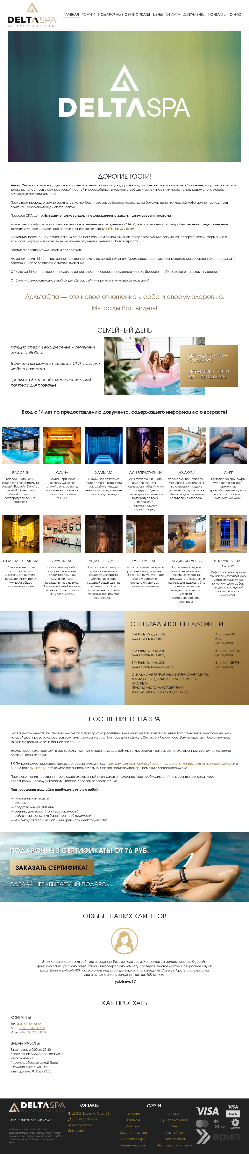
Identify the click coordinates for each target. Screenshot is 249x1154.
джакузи (228, 763)
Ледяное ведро (104, 561)
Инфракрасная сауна (174, 1145)
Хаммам (103, 472)
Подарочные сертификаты (124, 14)
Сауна (62, 472)
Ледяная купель (186, 561)
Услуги (88, 14)
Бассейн (20, 472)
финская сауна (135, 763)
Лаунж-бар (62, 561)
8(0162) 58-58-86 (29, 1023)
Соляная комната (21, 561)
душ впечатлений (178, 763)
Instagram (78, 1130)
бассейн (156, 763)
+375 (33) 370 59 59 (84, 1119)
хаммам (114, 763)
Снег (228, 472)
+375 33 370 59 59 (32, 1028)
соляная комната (207, 763)
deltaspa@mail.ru (84, 1125)
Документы (194, 14)
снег (14, 768)
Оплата (173, 14)
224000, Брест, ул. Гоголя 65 (90, 1113)
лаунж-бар (36, 768)
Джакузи (186, 472)
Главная (71, 14)
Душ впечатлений (145, 472)
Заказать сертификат (52, 867)
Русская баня (145, 561)
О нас (235, 14)
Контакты (217, 14)
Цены (158, 14)
